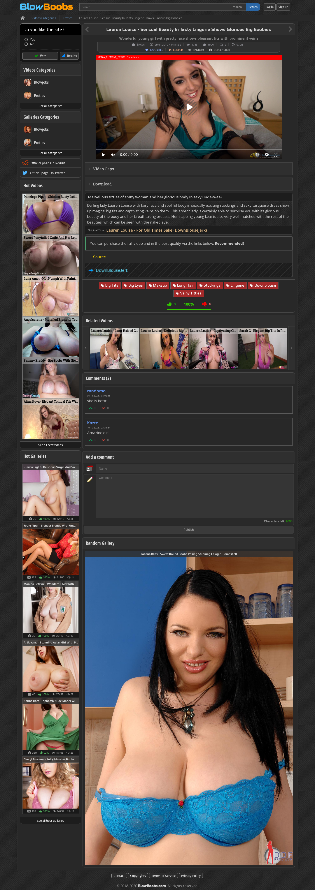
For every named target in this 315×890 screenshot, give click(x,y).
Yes (32, 39)
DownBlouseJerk (112, 270)
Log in (270, 7)
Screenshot (222, 49)
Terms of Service (163, 876)
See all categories (50, 106)
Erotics (141, 44)
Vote (43, 55)
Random (198, 49)
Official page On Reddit (48, 163)
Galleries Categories (41, 117)
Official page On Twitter (47, 173)
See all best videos (50, 445)
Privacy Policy (191, 876)
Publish (189, 530)
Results (72, 55)
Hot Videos (33, 185)
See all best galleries (50, 820)
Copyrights (138, 876)
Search (253, 7)
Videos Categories (39, 70)
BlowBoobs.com (152, 886)
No (32, 44)
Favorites (156, 49)
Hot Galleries (34, 456)
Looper (178, 49)
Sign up (283, 7)
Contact (119, 876)
